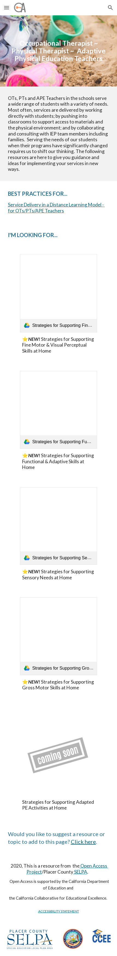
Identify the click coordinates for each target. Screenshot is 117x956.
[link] (58, 293)
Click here (83, 841)
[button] (6, 7)
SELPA (80, 872)
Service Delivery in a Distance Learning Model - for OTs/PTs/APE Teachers (56, 208)
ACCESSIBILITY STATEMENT (58, 911)
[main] (59, 51)
